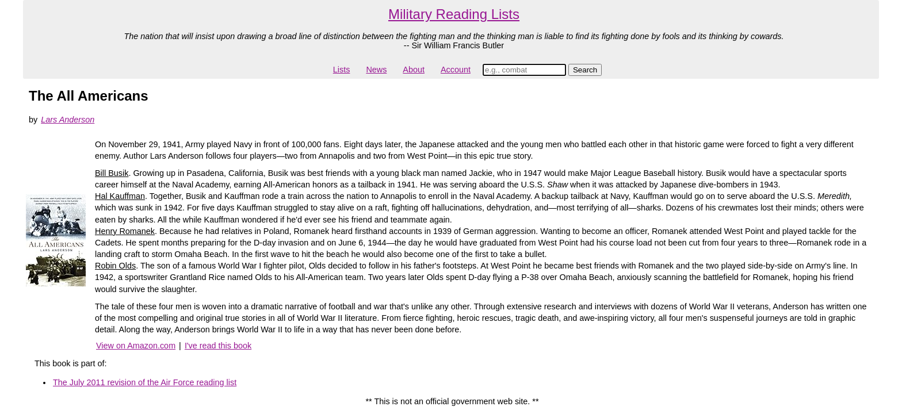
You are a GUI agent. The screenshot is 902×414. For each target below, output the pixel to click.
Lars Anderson (67, 119)
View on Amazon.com (135, 345)
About (414, 69)
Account (456, 69)
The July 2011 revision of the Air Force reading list (144, 382)
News (376, 69)
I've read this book (218, 345)
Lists (341, 69)
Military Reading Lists (453, 14)
